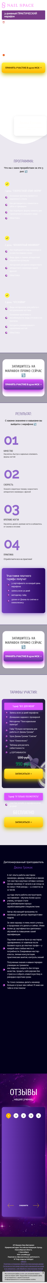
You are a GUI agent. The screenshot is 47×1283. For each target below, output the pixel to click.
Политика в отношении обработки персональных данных (23, 1264)
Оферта (23, 1262)
